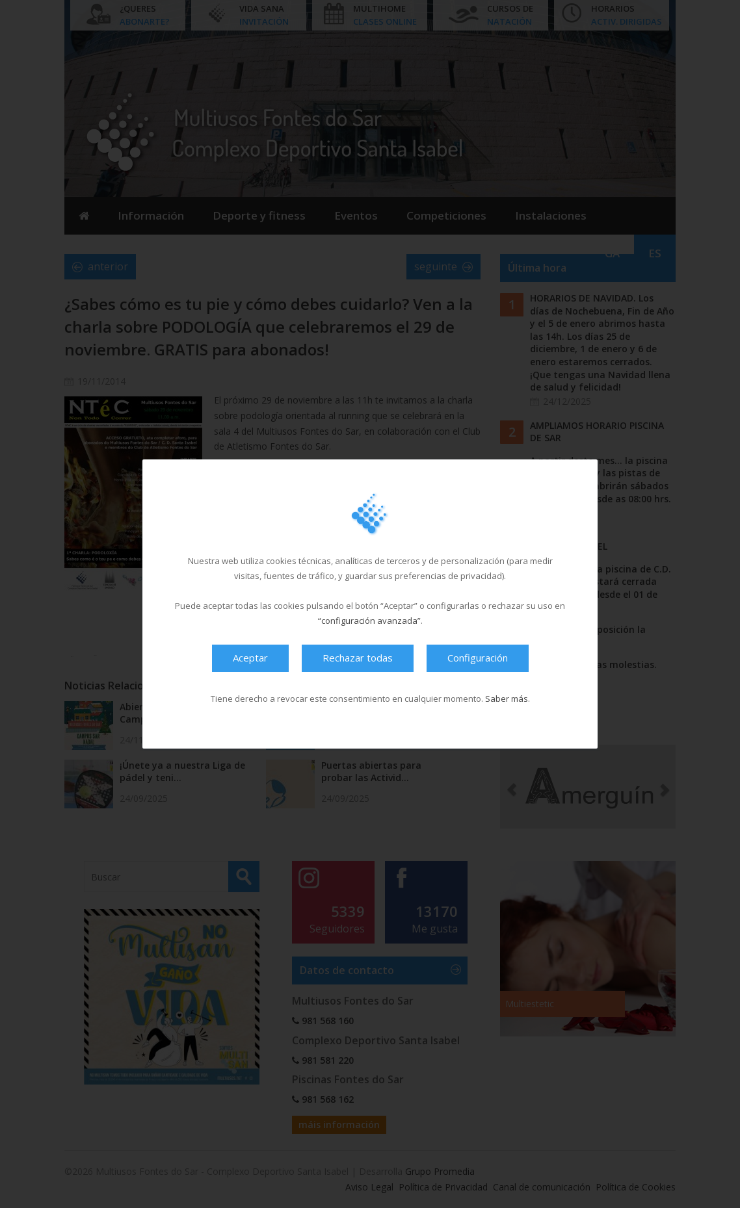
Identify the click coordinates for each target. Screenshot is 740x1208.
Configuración (477, 657)
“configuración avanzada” (369, 620)
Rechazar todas (358, 657)
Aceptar (250, 657)
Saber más (506, 698)
